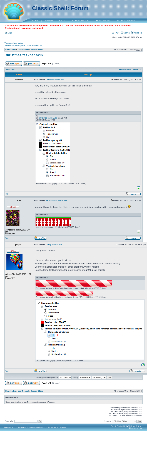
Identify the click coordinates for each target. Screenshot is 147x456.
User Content (23, 50)
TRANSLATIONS (102, 20)
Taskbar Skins (37, 50)
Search (125, 33)
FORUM (49, 20)
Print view (10, 69)
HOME (35, 20)
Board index (10, 50)
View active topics (34, 45)
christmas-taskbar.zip (48, 118)
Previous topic (125, 69)
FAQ (115, 33)
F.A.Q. (62, 20)
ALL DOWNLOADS (126, 20)
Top (7, 194)
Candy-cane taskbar (54, 245)
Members (136, 33)
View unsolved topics (13, 43)
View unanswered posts (14, 45)
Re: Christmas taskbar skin (56, 200)
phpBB (16, 427)
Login (8, 33)
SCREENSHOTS (79, 20)
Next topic (137, 69)
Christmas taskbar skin (23, 55)
